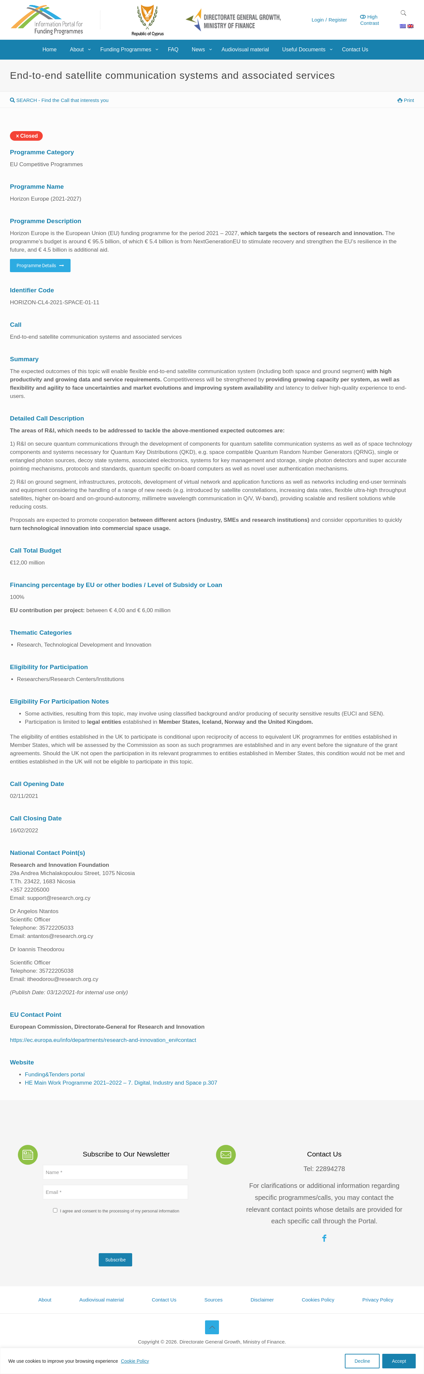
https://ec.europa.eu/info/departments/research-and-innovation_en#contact (103, 1040)
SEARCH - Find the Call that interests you (59, 100)
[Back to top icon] (212, 1327)
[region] (212, 1361)
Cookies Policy (318, 1299)
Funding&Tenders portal (55, 1074)
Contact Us (164, 1299)
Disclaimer (262, 1299)
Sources (213, 1299)
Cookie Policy (135, 1361)
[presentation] (93, 1235)
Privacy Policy (377, 1299)
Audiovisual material (101, 1299)
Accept (399, 1361)
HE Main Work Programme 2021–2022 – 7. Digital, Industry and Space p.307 (121, 1083)
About (44, 1299)
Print (406, 100)
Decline (362, 1361)
